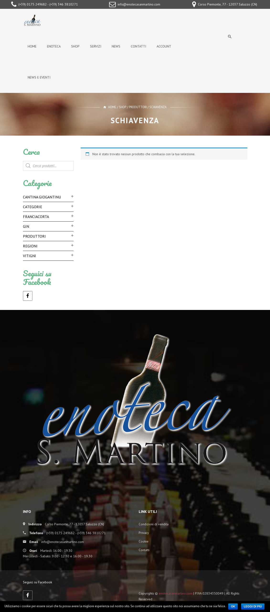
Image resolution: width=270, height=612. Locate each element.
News (116, 46)
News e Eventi (39, 77)
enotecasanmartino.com (175, 593)
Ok (233, 606)
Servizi (95, 46)
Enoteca (54, 46)
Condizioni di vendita (154, 524)
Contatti (138, 46)
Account (164, 46)
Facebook (27, 296)
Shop (75, 46)
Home (32, 46)
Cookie (143, 541)
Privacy (144, 533)
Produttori (138, 107)
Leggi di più (253, 606)
